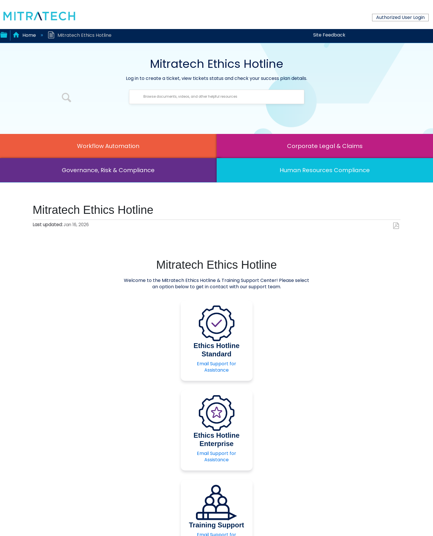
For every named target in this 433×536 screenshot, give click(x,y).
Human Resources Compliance (325, 170)
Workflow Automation (108, 146)
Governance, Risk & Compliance (108, 170)
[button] (67, 98)
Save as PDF (396, 225)
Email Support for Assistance (216, 366)
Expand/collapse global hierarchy (3, 34)
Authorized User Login (400, 17)
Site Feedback (329, 35)
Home (25, 35)
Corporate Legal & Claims (325, 146)
